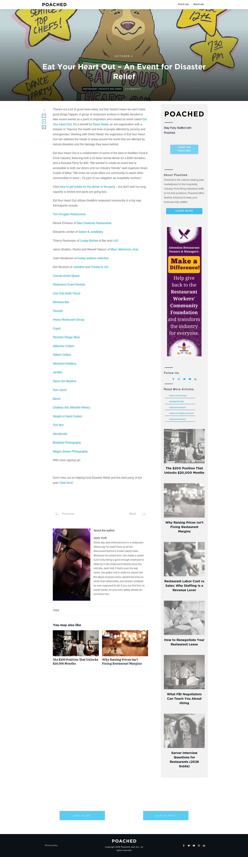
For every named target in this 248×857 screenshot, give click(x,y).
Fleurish (58, 311)
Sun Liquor (60, 390)
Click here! (66, 483)
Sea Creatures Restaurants (94, 223)
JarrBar (57, 372)
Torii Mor (58, 425)
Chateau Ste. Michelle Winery (71, 407)
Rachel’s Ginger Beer (66, 337)
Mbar (113, 249)
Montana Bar (61, 302)
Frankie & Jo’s (99, 267)
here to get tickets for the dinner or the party (87, 187)
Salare (83, 232)
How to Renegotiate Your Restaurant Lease (184, 641)
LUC (115, 241)
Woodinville (60, 434)
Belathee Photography (67, 442)
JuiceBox (79, 267)
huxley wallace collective (93, 258)
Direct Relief (100, 124)
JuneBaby (96, 232)
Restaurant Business (177, 408)
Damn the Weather (64, 381)
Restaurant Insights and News (102, 89)
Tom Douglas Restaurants (69, 214)
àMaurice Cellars (63, 346)
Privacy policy (51, 845)
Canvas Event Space (66, 276)
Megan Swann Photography (70, 451)
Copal (56, 328)
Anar (135, 249)
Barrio (56, 399)
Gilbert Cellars (62, 355)
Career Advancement (178, 396)
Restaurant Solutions (177, 419)
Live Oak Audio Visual (66, 293)
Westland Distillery (64, 364)
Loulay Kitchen (89, 241)
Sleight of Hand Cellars (68, 416)
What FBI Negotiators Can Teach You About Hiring (184, 698)
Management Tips (176, 402)
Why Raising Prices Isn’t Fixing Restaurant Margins (125, 649)
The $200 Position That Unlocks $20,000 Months (76, 649)
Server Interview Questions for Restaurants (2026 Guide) (184, 759)
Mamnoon (124, 249)
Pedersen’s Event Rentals (69, 284)
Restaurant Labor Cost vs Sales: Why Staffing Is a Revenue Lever (184, 585)
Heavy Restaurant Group (68, 320)
